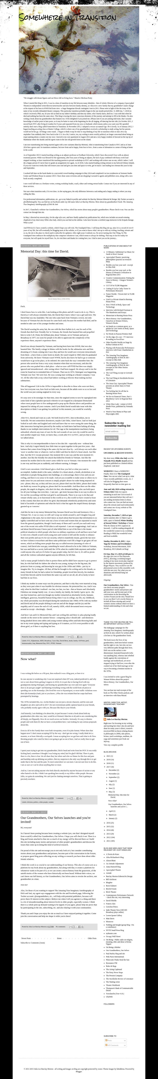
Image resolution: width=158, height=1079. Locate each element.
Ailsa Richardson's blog (115, 857)
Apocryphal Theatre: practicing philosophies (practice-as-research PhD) (118, 259)
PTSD (53, 643)
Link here (115, 466)
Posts (108, 1040)
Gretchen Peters (112, 907)
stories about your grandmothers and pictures (39, 853)
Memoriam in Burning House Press (119, 315)
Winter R (124, 520)
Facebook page (75, 893)
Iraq (33, 643)
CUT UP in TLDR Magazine (116, 285)
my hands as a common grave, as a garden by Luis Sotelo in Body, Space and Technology (120, 328)
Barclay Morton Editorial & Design (104, 199)
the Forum (91, 853)
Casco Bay (55, 641)
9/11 (28, 641)
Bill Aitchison (111, 879)
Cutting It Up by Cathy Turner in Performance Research (118, 290)
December (113, 770)
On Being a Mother (113, 947)
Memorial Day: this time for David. (45, 251)
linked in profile (72, 199)
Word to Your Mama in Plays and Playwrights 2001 (118, 413)
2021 (109, 756)
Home (59, 938)
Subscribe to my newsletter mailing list (117, 424)
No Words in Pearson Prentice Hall (119, 334)
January (112, 818)
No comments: (61, 927)
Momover (109, 922)
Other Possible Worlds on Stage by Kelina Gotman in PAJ (119, 343)
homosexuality (27, 643)
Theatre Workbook (113, 985)
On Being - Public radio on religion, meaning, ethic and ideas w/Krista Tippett (119, 942)
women (51, 802)
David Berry (64, 641)
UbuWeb (109, 997)
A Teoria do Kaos (112, 854)
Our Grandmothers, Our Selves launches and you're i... (119, 805)
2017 (109, 767)
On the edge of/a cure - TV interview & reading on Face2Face (119, 338)
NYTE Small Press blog (115, 930)
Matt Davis (110, 918)
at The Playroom (119, 555)
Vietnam (58, 643)
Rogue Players (109, 566)
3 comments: (60, 637)
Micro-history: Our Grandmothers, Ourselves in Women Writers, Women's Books (119, 321)
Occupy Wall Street (113, 936)
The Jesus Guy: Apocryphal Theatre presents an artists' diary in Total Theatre (119, 385)
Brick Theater (111, 892)
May (111, 792)
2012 (109, 837)
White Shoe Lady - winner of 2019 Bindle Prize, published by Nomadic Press (119, 406)
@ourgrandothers (41, 896)
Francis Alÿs (110, 904)
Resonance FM (111, 963)
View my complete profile (113, 745)
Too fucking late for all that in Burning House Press (117, 392)
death (71, 641)
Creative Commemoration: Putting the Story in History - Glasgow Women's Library (120, 280)
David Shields (111, 901)
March (111, 815)
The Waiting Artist (113, 982)
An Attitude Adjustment (115, 864)
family (75, 641)
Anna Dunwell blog (113, 867)
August (112, 781)
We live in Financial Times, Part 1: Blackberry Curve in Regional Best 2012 (119, 398)
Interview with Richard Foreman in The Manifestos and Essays (119, 311)
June (111, 788)
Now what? (28, 659)
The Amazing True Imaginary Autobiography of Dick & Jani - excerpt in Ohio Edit (118, 357)
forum (30, 839)
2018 (109, 763)
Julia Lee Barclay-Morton (117, 719)
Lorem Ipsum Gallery (114, 915)
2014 (109, 830)
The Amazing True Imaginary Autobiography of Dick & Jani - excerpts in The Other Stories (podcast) (118, 366)
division (30, 802)
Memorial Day (41, 643)
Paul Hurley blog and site (115, 954)
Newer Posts (26, 938)
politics (35, 802)
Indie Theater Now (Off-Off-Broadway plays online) (116, 911)
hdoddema (121, 1069)
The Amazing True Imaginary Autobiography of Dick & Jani (119, 630)
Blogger (79, 1071)
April (111, 811)
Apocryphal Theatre (113, 870)
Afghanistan (35, 641)
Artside (108, 873)
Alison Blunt (111, 860)
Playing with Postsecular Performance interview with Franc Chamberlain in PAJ (120, 350)
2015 (109, 826)
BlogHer (109, 882)
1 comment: (60, 798)
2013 (109, 834)
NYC (48, 643)
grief (87, 641)
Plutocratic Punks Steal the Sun (117, 960)
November (113, 774)
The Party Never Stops (114, 972)
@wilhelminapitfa (30, 202)
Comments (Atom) (38, 943)
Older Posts (92, 938)
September (113, 777)
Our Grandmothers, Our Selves (57, 210)
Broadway (47, 641)
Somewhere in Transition (67, 17)
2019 (109, 760)
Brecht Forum (111, 889)
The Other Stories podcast (119, 693)
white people (43, 802)
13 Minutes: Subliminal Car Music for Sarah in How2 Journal (120, 253)
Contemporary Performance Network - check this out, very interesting (120, 896)
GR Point (82, 641)
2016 (109, 823)
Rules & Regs (111, 966)
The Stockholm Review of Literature (119, 979)
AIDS (42, 641)
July (110, 784)
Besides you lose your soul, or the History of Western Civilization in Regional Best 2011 (118, 272)
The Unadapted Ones (83, 228)
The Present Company (114, 976)
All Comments (111, 1045)
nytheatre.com (111, 933)
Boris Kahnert (111, 886)
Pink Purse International (115, 957)
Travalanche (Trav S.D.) (115, 994)
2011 (109, 841)
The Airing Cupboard (114, 969)
